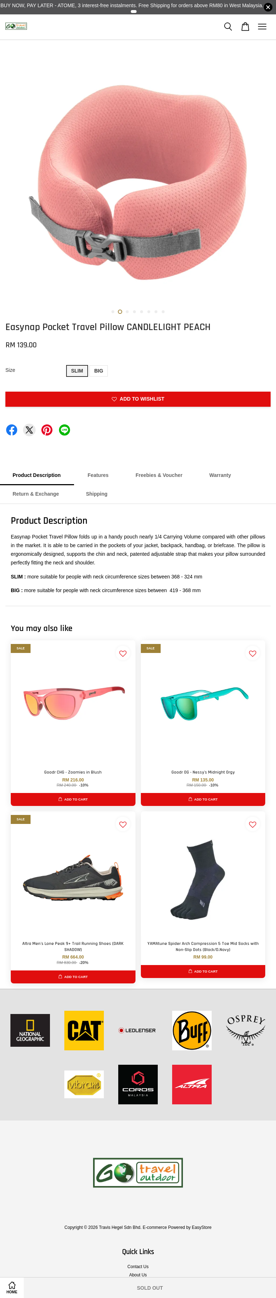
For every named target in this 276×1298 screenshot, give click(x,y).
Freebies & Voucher (158, 475)
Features (98, 475)
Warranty (220, 475)
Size (10, 370)
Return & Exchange (36, 494)
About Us (138, 1274)
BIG (98, 371)
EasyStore (202, 1227)
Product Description (37, 475)
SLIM (77, 371)
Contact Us (138, 1266)
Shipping (96, 494)
